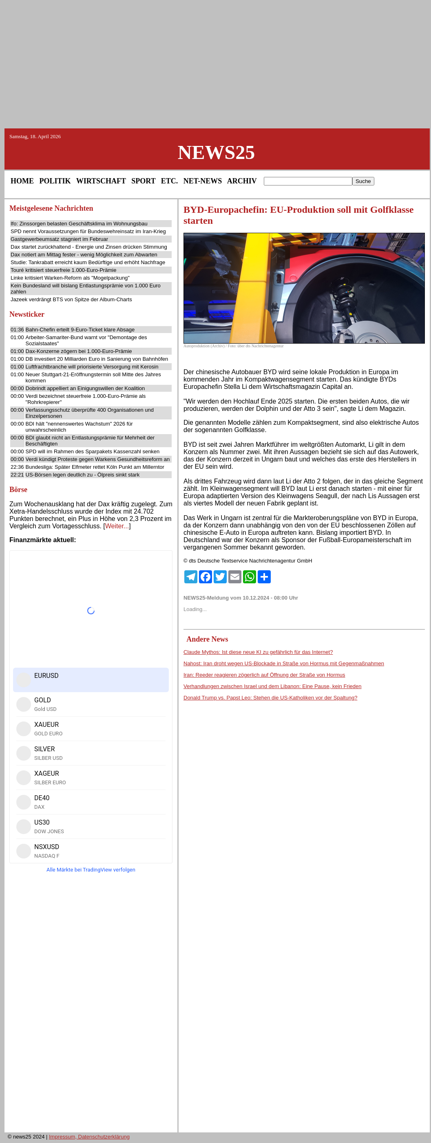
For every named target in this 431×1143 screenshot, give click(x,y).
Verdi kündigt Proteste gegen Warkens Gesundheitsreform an (98, 459)
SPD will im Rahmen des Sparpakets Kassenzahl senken (93, 451)
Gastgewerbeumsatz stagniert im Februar (59, 239)
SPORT (143, 181)
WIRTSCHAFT (101, 181)
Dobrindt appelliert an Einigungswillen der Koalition (85, 388)
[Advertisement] (215, 64)
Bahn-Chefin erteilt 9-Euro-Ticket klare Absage (80, 330)
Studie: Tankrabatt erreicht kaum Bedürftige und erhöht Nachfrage (88, 262)
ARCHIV (242, 181)
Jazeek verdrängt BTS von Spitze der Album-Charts (71, 299)
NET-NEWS (202, 181)
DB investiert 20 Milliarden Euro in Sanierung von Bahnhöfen (97, 359)
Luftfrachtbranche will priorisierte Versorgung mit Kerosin (92, 367)
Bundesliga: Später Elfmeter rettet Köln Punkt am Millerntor (95, 467)
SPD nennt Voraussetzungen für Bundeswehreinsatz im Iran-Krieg (88, 231)
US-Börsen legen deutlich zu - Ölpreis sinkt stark (83, 475)
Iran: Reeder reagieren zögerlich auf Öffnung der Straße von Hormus (264, 675)
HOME (22, 181)
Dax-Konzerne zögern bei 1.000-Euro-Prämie (79, 351)
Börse (18, 489)
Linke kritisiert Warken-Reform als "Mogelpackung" (70, 278)
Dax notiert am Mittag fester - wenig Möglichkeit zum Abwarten (84, 255)
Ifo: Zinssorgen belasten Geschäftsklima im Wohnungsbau (79, 224)
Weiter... (117, 526)
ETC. (169, 181)
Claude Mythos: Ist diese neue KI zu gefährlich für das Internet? (258, 652)
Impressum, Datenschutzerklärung (89, 1137)
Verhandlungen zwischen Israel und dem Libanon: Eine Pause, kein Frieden (272, 686)
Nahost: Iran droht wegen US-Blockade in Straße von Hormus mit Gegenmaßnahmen (283, 663)
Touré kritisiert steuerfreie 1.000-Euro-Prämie (63, 270)
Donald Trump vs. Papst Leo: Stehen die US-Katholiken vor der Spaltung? (270, 698)
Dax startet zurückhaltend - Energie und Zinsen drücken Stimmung (89, 247)
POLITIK (55, 181)
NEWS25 (216, 152)
